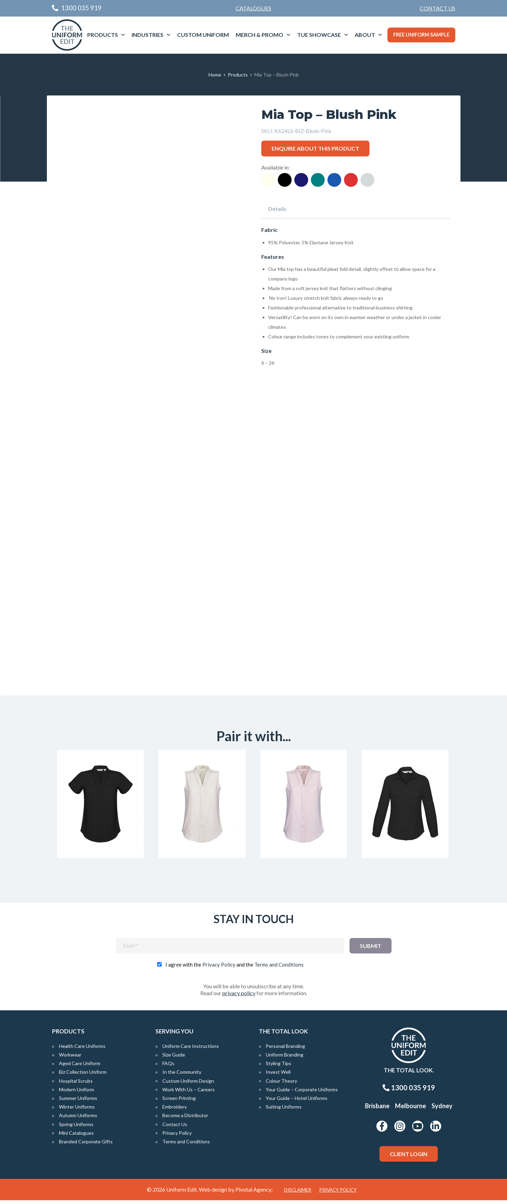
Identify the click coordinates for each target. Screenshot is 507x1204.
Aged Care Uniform (79, 1067)
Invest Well (278, 1076)
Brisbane (377, 1109)
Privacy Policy (218, 968)
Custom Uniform (203, 34)
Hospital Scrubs (76, 1084)
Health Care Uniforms (82, 1050)
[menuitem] (437, 8)
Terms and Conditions (279, 968)
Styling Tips (278, 1067)
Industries (147, 34)
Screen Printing (179, 1102)
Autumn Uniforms (78, 1119)
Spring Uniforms (76, 1128)
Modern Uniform (76, 1093)
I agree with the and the (234, 968)
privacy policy (238, 996)
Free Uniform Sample (421, 35)
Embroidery (174, 1110)
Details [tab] (277, 208)
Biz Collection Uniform (83, 1076)
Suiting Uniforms (284, 1110)
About (365, 34)
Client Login (408, 1157)
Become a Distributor (185, 1119)
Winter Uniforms (77, 1110)
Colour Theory (281, 1084)
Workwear (70, 1058)
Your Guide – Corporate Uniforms (302, 1093)
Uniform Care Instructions (190, 1050)
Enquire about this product (315, 148)
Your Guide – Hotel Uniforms (296, 1102)
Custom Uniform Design (188, 1084)
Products (102, 34)
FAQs (168, 1067)
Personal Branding (285, 1050)
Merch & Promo (259, 34)
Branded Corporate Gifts (86, 1145)
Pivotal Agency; (254, 1193)
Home (215, 75)
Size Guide (173, 1058)
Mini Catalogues (76, 1137)
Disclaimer (297, 1193)
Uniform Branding (284, 1058)
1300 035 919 (409, 1091)
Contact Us (437, 8)
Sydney (442, 1109)
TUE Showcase (319, 34)
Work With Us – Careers (188, 1093)
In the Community (181, 1076)
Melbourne (410, 1109)
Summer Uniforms (78, 1102)
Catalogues (253, 8)
